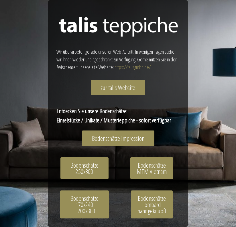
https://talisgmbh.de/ (133, 67)
